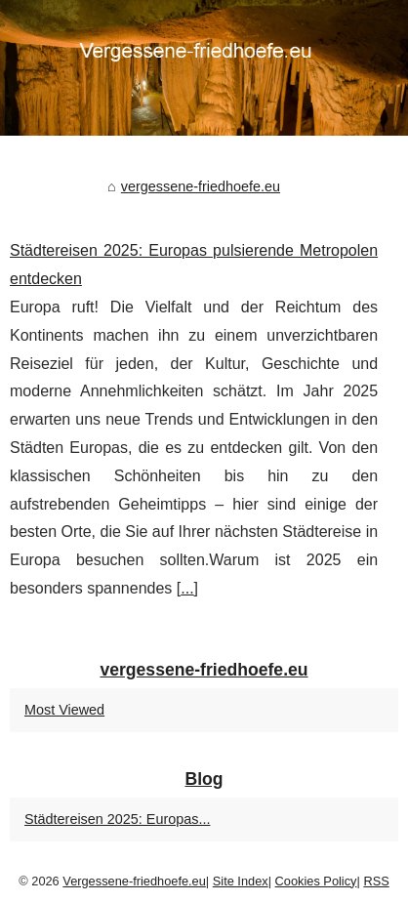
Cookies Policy (316, 881)
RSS (375, 881)
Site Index (240, 881)
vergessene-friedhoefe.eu (200, 186)
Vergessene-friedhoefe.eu (134, 881)
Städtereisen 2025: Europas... (117, 819)
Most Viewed (64, 710)
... (187, 588)
